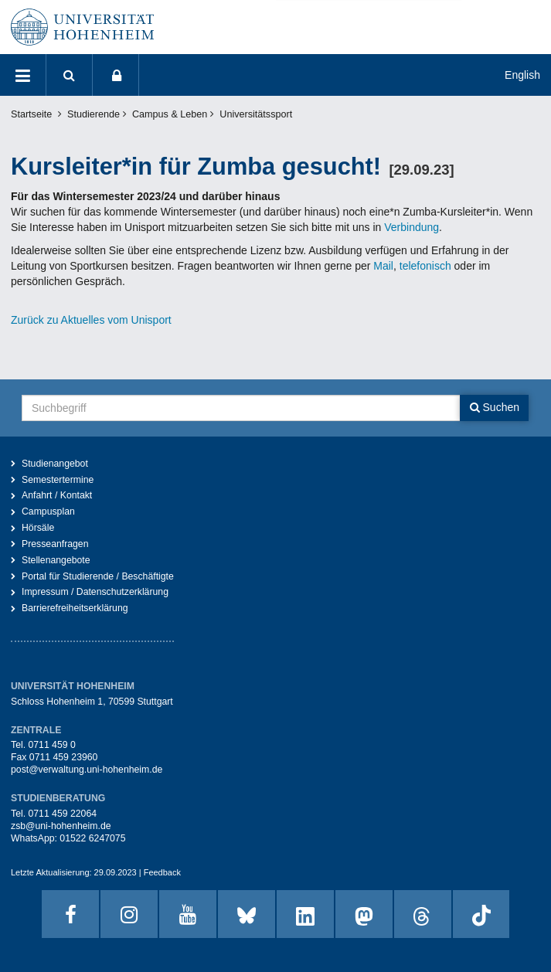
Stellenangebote (56, 560)
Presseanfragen (55, 544)
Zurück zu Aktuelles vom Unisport (91, 320)
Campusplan (48, 511)
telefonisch (423, 266)
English (522, 75)
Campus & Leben (169, 114)
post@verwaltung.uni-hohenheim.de (86, 769)
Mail (383, 266)
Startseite (31, 114)
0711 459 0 (51, 744)
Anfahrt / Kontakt (57, 495)
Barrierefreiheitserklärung (75, 608)
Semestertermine (58, 479)
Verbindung (411, 227)
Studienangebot (55, 463)
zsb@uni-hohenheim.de (61, 826)
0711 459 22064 (62, 813)
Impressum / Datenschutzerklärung (95, 591)
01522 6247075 (92, 838)
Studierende (93, 114)
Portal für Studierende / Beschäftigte (98, 576)
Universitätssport (255, 114)
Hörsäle (38, 527)
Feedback (162, 872)
